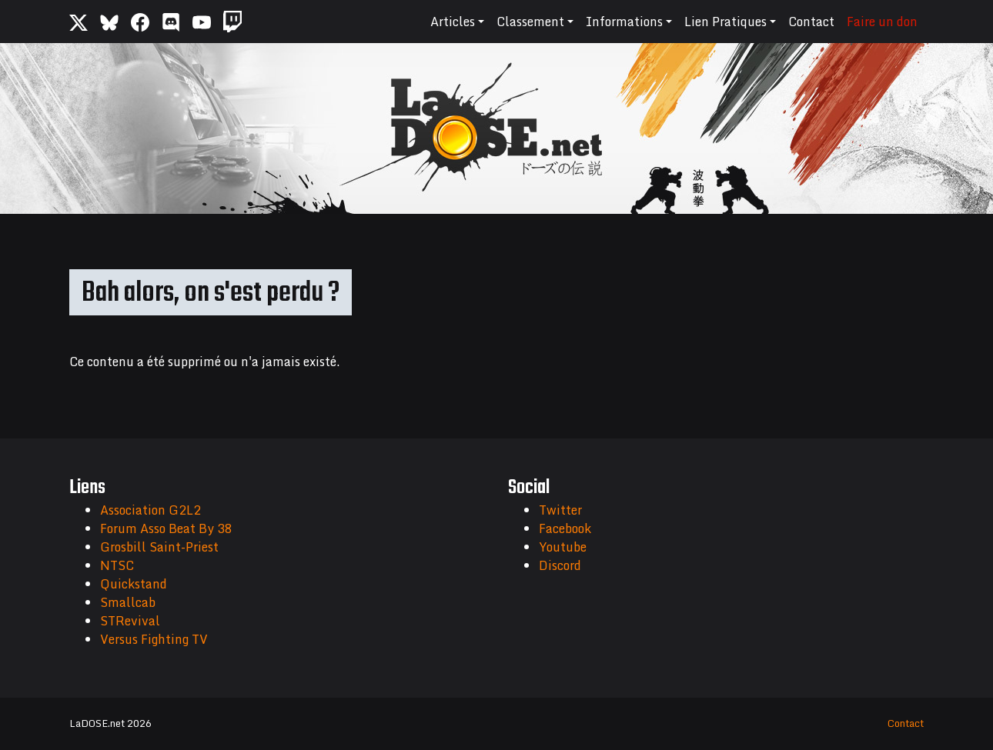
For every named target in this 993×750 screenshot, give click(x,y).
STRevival (130, 621)
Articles (452, 22)
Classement (530, 22)
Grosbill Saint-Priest (159, 547)
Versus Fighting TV (154, 639)
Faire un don (882, 22)
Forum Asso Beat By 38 (166, 528)
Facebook (565, 528)
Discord (560, 565)
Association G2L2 (150, 510)
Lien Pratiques (725, 22)
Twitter (560, 510)
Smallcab (127, 602)
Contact (811, 22)
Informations (624, 22)
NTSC (117, 565)
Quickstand (133, 584)
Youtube (563, 547)
